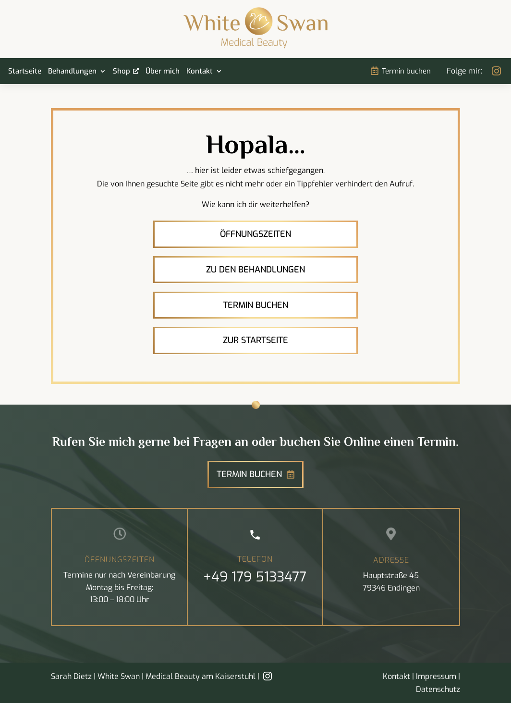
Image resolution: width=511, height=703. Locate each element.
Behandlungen (72, 72)
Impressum (436, 676)
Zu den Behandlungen (255, 269)
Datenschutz (438, 689)
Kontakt (199, 72)
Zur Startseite (255, 340)
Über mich (163, 72)
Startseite (24, 72)
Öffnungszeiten (255, 234)
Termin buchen (406, 71)
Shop (121, 72)
